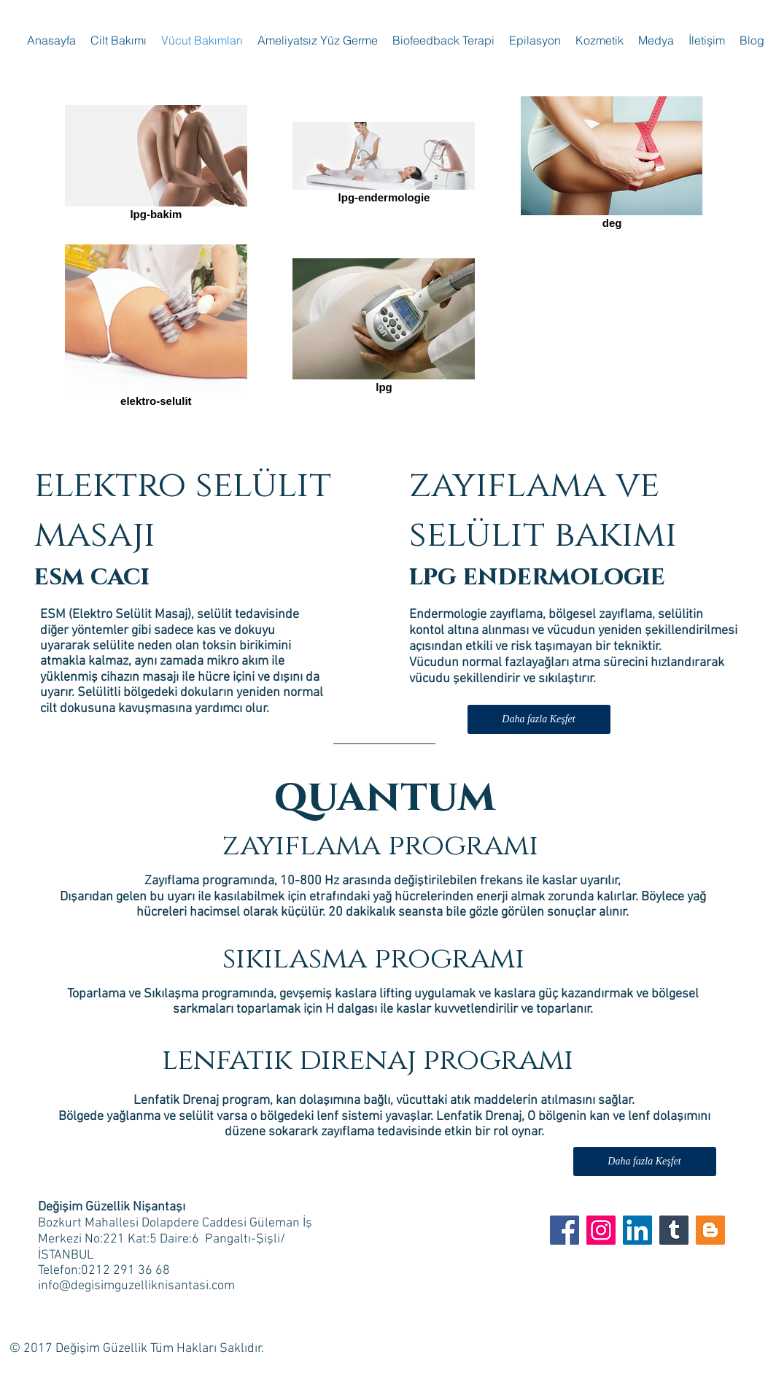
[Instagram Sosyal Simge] (601, 1230)
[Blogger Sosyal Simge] (710, 1230)
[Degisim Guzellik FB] (564, 1230)
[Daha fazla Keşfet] (539, 719)
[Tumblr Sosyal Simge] (674, 1230)
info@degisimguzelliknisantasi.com (136, 1286)
